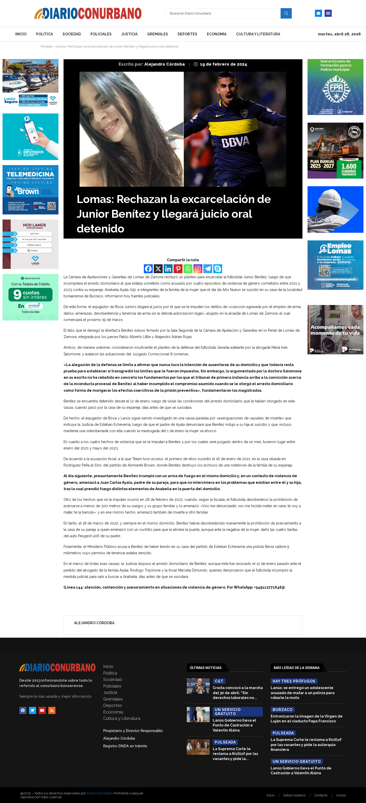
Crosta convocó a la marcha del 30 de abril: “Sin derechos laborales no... (238, 693)
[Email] (318, 13)
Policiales (101, 34)
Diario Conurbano (100, 793)
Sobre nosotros (294, 795)
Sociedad (72, 34)
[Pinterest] (178, 268)
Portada (46, 46)
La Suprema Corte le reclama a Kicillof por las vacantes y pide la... (235, 754)
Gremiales (157, 34)
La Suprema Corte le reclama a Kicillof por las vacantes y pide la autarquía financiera (306, 745)
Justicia (129, 34)
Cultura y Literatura (258, 34)
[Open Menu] (328, 13)
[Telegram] (207, 268)
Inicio (20, 34)
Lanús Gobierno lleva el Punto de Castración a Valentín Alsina (234, 725)
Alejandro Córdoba (165, 64)
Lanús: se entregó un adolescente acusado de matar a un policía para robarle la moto (302, 693)
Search (286, 13)
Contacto (320, 795)
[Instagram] (197, 268)
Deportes (187, 34)
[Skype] (217, 268)
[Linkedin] (168, 268)
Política (44, 34)
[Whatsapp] (188, 268)
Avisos (341, 795)
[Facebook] (148, 268)
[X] (158, 268)
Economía (216, 34)
